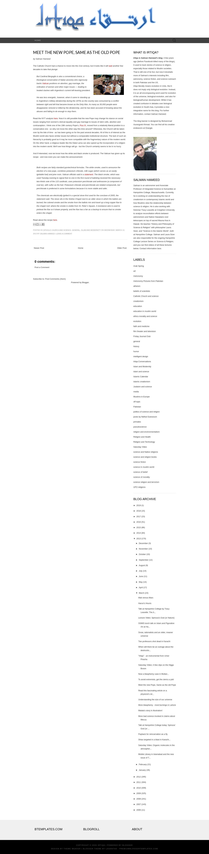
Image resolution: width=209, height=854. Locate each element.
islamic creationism (141, 381)
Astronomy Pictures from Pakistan (148, 281)
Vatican (45, 83)
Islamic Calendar (140, 376)
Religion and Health (142, 437)
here (56, 118)
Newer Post (39, 248)
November (143, 549)
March (141, 593)
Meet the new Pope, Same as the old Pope (76, 52)
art (134, 271)
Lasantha (111, 849)
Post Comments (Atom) (55, 279)
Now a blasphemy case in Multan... (153, 674)
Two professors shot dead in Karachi (154, 641)
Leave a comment (64, 234)
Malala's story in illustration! (150, 710)
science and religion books (145, 457)
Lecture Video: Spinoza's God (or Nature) (156, 618)
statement (89, 174)
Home (38, 40)
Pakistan (137, 407)
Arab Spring (138, 266)
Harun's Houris (144, 603)
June (141, 576)
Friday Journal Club (142, 336)
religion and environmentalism (146, 432)
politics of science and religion (146, 412)
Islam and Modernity (91, 230)
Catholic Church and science (57, 230)
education (137, 306)
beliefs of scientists (141, 291)
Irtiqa (101, 845)
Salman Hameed (47, 234)
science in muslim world (143, 467)
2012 (138, 777)
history (136, 346)
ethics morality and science (145, 316)
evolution (137, 321)
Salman (136, 185)
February (143, 764)
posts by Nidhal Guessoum (145, 417)
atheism (136, 286)
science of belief (140, 472)
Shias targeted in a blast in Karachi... (154, 739)
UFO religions (139, 487)
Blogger (85, 282)
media (136, 391)
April (141, 587)
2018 (138, 511)
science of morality (141, 477)
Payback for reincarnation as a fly (153, 734)
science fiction (139, 462)
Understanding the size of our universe (155, 699)
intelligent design (140, 356)
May (141, 582)
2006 (138, 810)
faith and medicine (141, 326)
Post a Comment (42, 267)
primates (137, 422)
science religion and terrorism (146, 482)
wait (110, 66)
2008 (138, 799)
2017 (138, 516)
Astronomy (138, 276)
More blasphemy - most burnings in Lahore (157, 705)
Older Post (121, 248)
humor (136, 351)
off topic (136, 402)
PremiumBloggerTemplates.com (138, 849)
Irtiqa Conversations (142, 361)
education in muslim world (144, 311)
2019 (138, 505)
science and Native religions (145, 452)
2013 (138, 538)
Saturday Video (140, 447)
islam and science (141, 371)
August (142, 565)
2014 (138, 533)
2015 (138, 527)
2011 (138, 782)
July (140, 571)
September (144, 560)
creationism (138, 301)
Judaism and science (142, 386)
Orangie (148, 128)
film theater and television (144, 331)
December (143, 543)
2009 (138, 793)
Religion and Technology (144, 442)
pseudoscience (140, 427)
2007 (138, 804)
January (142, 770)
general (76, 230)
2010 (138, 788)
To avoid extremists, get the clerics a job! (156, 679)
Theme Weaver (72, 849)
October (142, 554)
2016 (138, 522)
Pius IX (83, 125)
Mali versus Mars (145, 597)
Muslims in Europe (141, 396)
